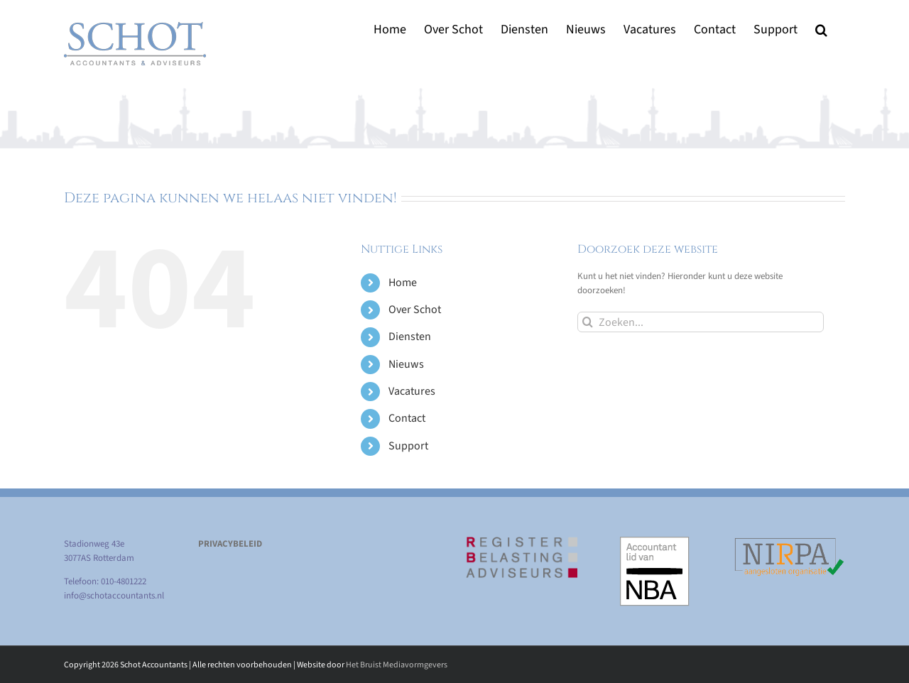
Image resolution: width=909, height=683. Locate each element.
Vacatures (411, 391)
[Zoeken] (587, 322)
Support (408, 446)
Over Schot (414, 309)
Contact (406, 418)
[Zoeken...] (700, 322)
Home (402, 282)
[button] (821, 29)
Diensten (409, 336)
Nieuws (406, 364)
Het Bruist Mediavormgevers (396, 665)
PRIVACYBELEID (230, 543)
